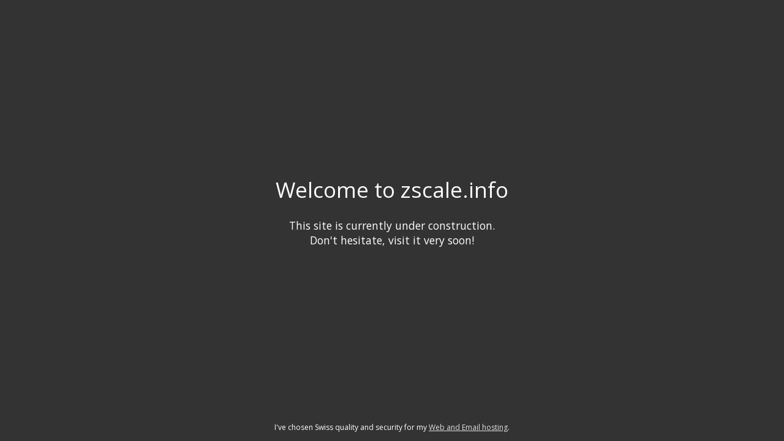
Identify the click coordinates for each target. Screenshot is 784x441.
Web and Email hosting (468, 427)
